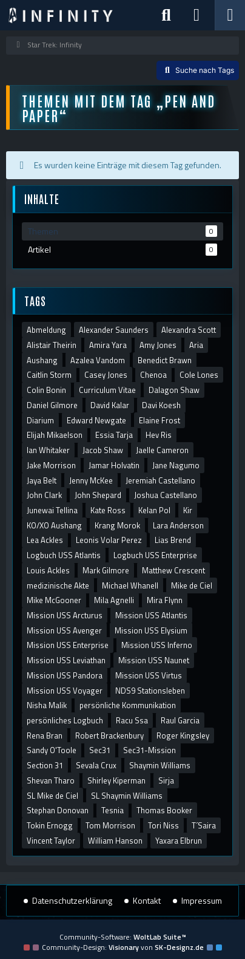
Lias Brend (173, 540)
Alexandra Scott (188, 330)
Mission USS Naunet (153, 660)
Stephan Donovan (58, 810)
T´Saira (204, 825)
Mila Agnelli (114, 600)
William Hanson (115, 840)
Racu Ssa (132, 720)
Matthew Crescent (173, 570)
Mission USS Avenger (64, 630)
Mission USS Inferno (156, 645)
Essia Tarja (114, 435)
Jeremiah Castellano (160, 480)
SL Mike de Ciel (52, 796)
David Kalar (109, 405)
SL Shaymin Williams (127, 796)
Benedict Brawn (165, 360)
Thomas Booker (164, 810)
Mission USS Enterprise (68, 645)
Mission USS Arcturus (64, 615)
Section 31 (45, 765)
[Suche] (166, 15)
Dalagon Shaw (174, 390)
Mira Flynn (165, 600)
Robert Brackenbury (109, 735)
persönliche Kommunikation (127, 705)
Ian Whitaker (48, 450)
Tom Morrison (110, 825)
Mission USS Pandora (64, 675)
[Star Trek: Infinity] (61, 15)
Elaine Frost (159, 420)
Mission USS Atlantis (151, 615)
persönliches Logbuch (65, 720)
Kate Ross (108, 510)
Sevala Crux (96, 765)
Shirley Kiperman (116, 780)
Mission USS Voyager (64, 690)
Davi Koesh (161, 405)
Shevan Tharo (51, 780)
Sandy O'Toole (51, 750)
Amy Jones (157, 345)
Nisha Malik (47, 705)
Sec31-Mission (149, 750)
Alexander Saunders (114, 330)
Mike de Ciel (191, 585)
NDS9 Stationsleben (150, 690)
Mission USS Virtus (148, 675)
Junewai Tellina (52, 510)
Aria (196, 345)
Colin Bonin (46, 390)
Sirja (166, 780)
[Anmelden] (196, 15)
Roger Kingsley (182, 735)
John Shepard (98, 495)
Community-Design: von (123, 947)
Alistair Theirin (51, 345)
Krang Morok (117, 525)
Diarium (40, 420)
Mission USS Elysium (151, 630)
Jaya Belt (41, 480)
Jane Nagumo (176, 465)
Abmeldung (46, 330)
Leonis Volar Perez (109, 540)
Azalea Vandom (97, 360)
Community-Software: (122, 937)
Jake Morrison (51, 465)
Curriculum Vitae (107, 390)
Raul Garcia (180, 720)
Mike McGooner (54, 600)
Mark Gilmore (105, 570)
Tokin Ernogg (50, 825)
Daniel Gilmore (52, 405)
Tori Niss (163, 825)
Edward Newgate (96, 420)
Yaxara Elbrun (178, 840)
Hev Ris (159, 435)
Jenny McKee (91, 480)
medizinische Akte (58, 585)
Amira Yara (108, 345)
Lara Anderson (178, 525)
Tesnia (112, 810)
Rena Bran (44, 735)
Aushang (42, 360)
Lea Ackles (45, 540)
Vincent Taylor (51, 840)
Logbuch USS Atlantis (64, 555)
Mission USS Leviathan (66, 660)
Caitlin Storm (49, 375)
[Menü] (230, 15)
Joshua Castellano (165, 495)
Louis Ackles (48, 570)
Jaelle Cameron (162, 450)
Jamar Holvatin (114, 465)
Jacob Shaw (102, 450)
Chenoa (153, 375)
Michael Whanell (130, 585)
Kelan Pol (154, 510)
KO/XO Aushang (54, 525)
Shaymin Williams (159, 765)
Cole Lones (199, 375)
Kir (187, 510)
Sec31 (99, 750)
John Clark (44, 495)
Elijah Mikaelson (54, 435)
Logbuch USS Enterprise (155, 555)
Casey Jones (105, 375)
